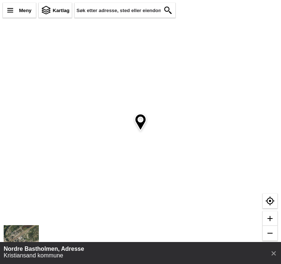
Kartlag (61, 10)
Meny (25, 10)
